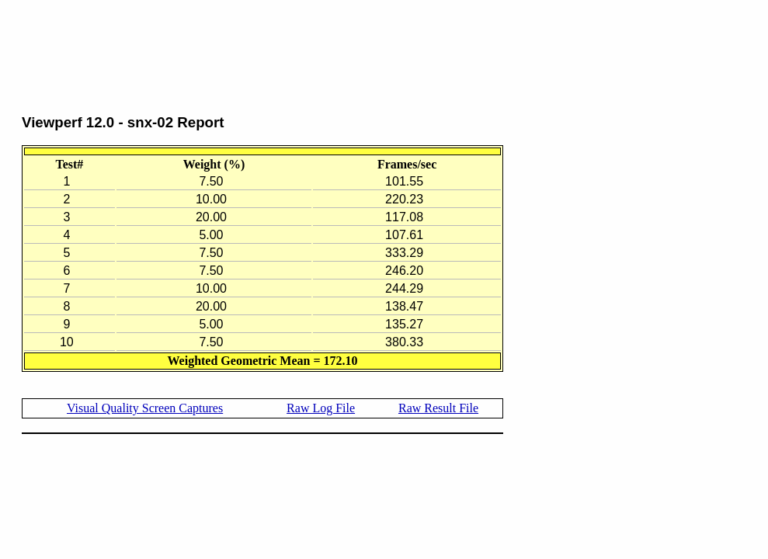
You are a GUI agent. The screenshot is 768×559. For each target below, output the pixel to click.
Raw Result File (438, 408)
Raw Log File (321, 408)
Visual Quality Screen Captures (145, 408)
